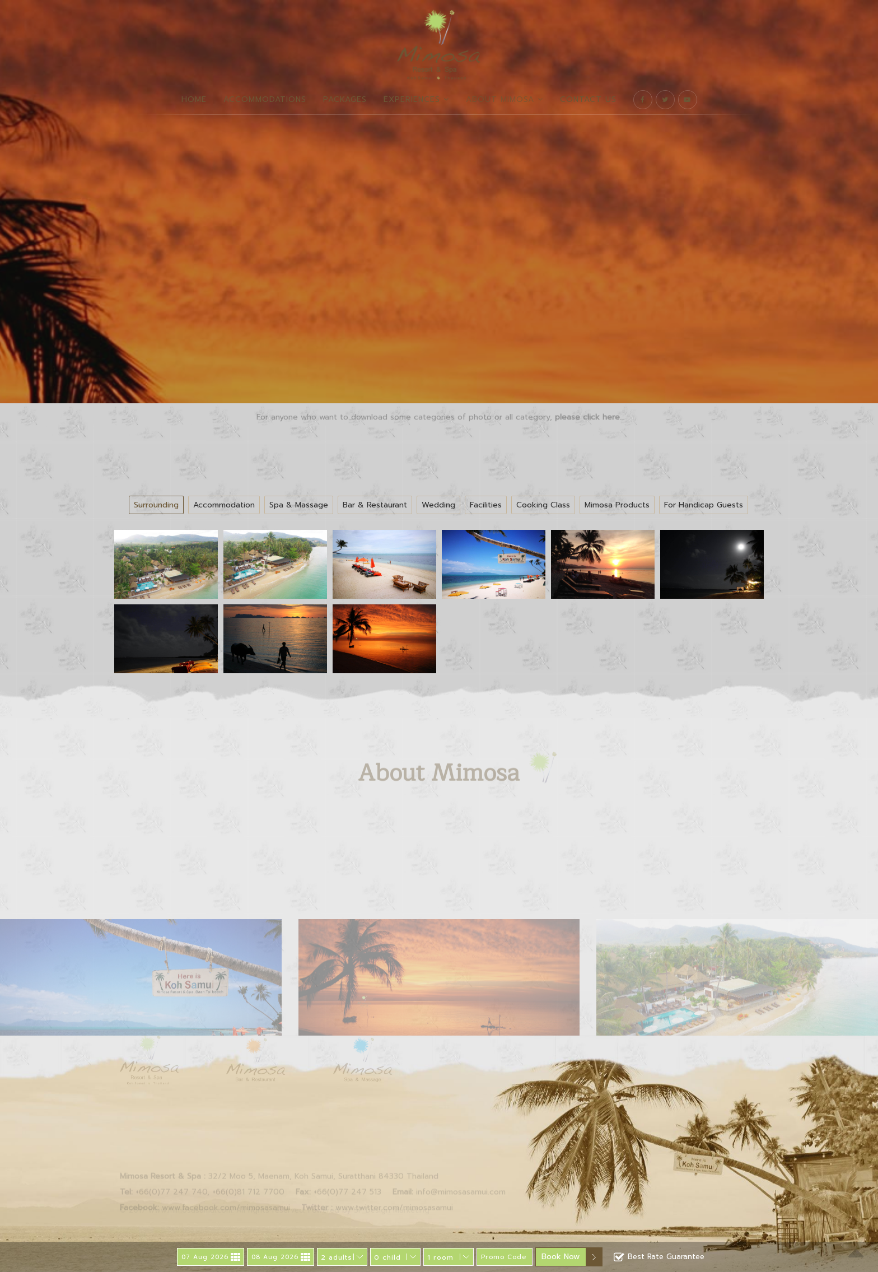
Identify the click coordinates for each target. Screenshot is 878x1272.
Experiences (416, 99)
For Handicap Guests (703, 505)
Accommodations (264, 99)
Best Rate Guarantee (659, 1257)
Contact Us (588, 99)
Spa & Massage (298, 505)
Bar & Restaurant (375, 505)
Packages (345, 99)
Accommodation (224, 505)
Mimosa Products (617, 505)
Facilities (486, 505)
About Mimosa (504, 99)
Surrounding (156, 505)
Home (194, 99)
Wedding (438, 505)
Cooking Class (543, 505)
